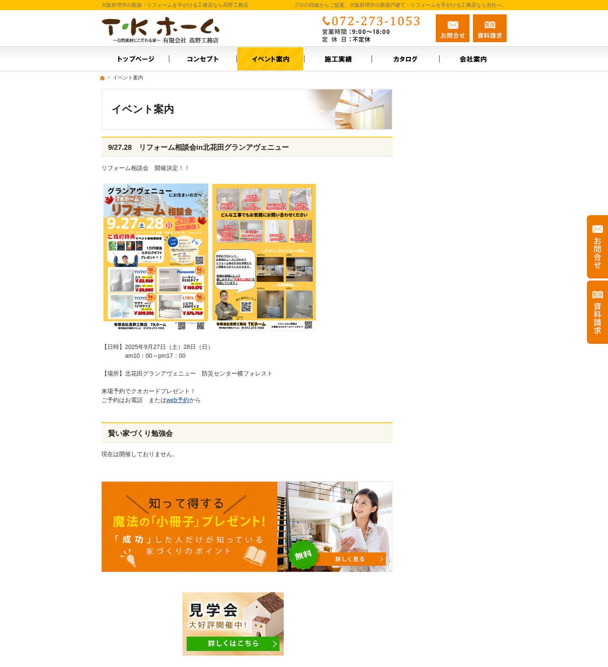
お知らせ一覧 (436, 285)
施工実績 (430, 213)
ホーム (428, 176)
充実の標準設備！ (442, 329)
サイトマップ (436, 402)
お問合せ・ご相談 (442, 267)
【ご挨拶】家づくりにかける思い (460, 307)
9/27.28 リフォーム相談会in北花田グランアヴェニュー (198, 147)
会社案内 (430, 231)
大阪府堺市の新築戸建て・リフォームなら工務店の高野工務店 (390, 647)
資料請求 (490, 28)
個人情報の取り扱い (445, 384)
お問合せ (453, 28)
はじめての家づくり (445, 347)
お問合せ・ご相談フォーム (456, 612)
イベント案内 (436, 195)
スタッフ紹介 (436, 249)
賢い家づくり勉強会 (140, 433)
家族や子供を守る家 (445, 365)
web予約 (177, 400)
